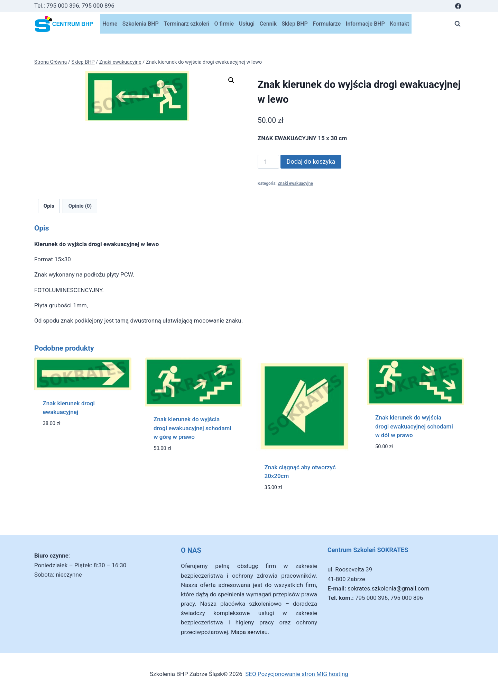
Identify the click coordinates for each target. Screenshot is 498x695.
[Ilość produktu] (268, 162)
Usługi (247, 23)
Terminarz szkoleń (186, 23)
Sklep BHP (294, 23)
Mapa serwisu (249, 632)
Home (109, 23)
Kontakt (399, 23)
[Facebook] (458, 6)
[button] (231, 80)
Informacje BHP (365, 23)
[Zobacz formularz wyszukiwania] (457, 24)
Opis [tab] (49, 206)
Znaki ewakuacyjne (295, 183)
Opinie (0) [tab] (80, 206)
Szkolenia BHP (140, 23)
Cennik (268, 23)
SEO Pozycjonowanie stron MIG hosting (296, 673)
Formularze (327, 23)
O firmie (224, 23)
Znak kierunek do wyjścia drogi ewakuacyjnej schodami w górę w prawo (192, 428)
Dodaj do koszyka (311, 161)
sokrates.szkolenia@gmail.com (388, 588)
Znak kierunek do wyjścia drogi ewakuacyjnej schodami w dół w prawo (414, 426)
